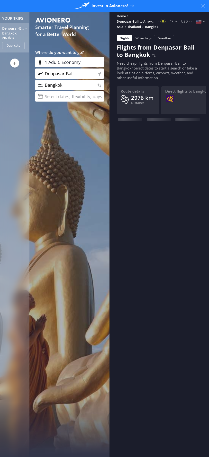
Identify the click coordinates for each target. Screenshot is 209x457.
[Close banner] (203, 6)
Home (121, 16)
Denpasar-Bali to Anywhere (136, 21)
